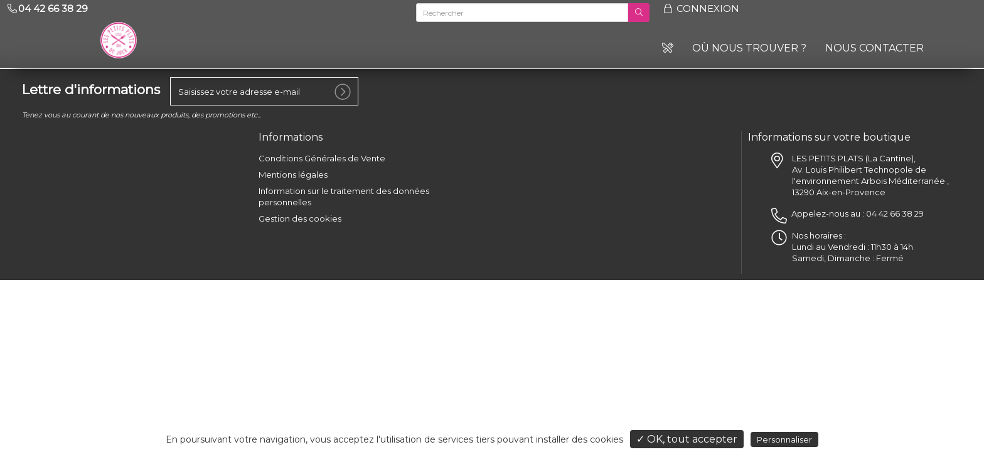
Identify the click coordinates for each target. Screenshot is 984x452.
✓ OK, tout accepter (686, 439)
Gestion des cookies (300, 218)
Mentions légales (293, 175)
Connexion (700, 8)
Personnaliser (784, 439)
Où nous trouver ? (749, 48)
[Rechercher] (522, 12)
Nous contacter (874, 48)
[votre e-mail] (264, 91)
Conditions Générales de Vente (322, 158)
